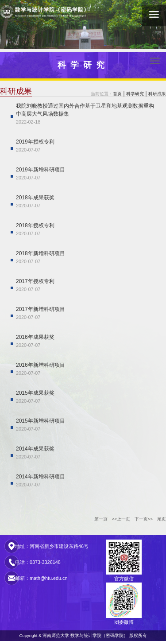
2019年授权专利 (35, 142)
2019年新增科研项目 (40, 170)
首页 (117, 93)
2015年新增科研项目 (40, 421)
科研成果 (157, 93)
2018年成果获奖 (35, 197)
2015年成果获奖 (35, 393)
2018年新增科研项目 (40, 253)
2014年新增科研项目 (40, 477)
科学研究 (135, 93)
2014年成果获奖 (35, 449)
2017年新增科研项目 (40, 309)
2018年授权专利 (35, 225)
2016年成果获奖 (35, 337)
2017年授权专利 (35, 281)
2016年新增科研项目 (40, 365)
